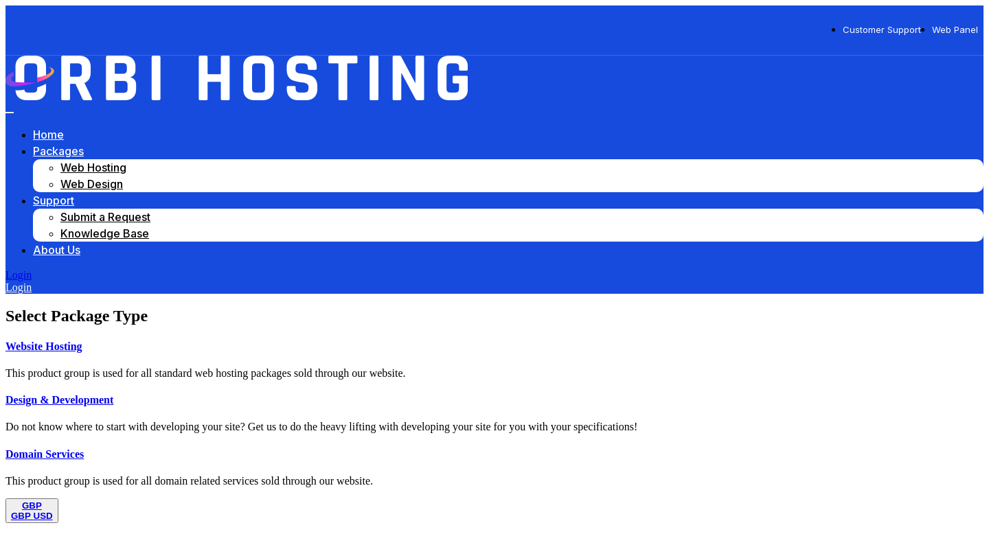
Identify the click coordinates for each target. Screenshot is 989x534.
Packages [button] (58, 151)
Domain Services (44, 454)
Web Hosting (93, 167)
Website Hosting (43, 346)
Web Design (91, 184)
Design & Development (59, 400)
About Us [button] (56, 250)
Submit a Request (105, 217)
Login (18, 275)
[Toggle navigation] (9, 112)
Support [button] (53, 200)
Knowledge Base (104, 233)
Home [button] (48, 134)
